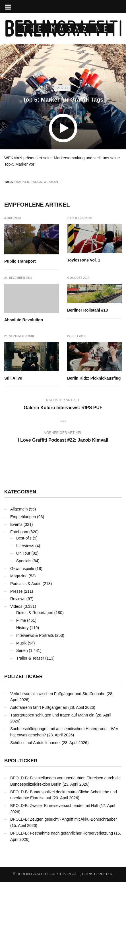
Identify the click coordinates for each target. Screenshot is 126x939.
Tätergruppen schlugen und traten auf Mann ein (52, 772)
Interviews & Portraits (35, 692)
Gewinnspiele (22, 625)
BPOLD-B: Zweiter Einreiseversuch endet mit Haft (54, 862)
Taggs (36, 182)
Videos (62, 88)
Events (16, 581)
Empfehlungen (23, 574)
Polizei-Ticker (23, 733)
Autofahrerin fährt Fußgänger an (38, 764)
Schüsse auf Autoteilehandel (35, 799)
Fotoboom (19, 589)
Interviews (25, 602)
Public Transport (20, 261)
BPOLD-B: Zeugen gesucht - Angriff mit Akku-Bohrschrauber (63, 876)
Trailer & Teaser (30, 715)
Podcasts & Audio (26, 641)
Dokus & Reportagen (34, 670)
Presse (16, 648)
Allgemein (19, 566)
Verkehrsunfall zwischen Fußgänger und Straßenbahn (58, 750)
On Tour (23, 610)
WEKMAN (51, 182)
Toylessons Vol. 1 (83, 260)
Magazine (19, 633)
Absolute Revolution (86, 318)
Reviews (17, 656)
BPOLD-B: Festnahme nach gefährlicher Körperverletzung (61, 890)
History (22, 685)
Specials (23, 618)
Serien (22, 707)
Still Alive (76, 376)
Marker (22, 182)
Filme (21, 677)
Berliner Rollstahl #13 (24, 367)
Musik (21, 700)
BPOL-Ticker (20, 818)
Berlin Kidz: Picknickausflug (31, 435)
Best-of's (24, 595)
